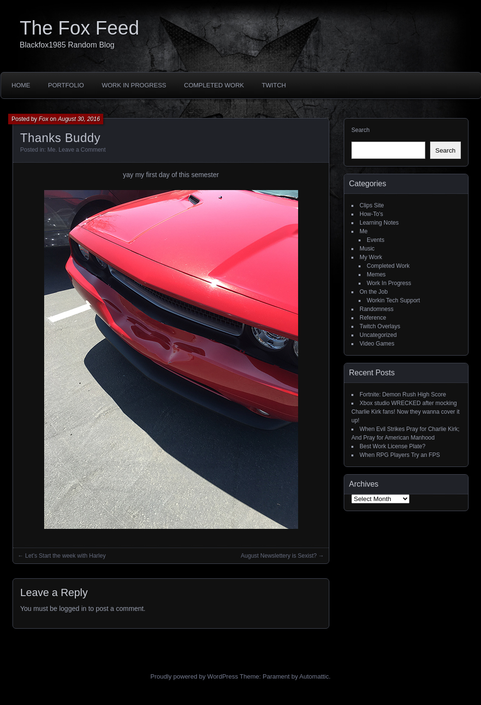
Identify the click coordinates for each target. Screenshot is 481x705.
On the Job (374, 291)
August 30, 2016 (79, 119)
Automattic (314, 676)
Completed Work (214, 85)
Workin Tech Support (393, 300)
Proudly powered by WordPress (194, 676)
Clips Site (372, 205)
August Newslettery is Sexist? (279, 555)
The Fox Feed (79, 27)
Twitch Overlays (380, 326)
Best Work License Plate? (392, 446)
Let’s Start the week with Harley (65, 555)
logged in (72, 608)
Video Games (377, 343)
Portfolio (66, 85)
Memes (376, 274)
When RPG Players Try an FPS (400, 455)
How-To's (371, 214)
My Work (371, 257)
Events (376, 240)
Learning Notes (379, 222)
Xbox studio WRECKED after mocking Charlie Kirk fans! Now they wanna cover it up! (405, 412)
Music (367, 248)
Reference (373, 317)
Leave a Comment (82, 149)
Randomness (377, 309)
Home (21, 85)
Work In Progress (134, 85)
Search (360, 130)
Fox (43, 119)
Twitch (274, 85)
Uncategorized (378, 335)
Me (52, 149)
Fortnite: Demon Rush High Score (403, 394)
